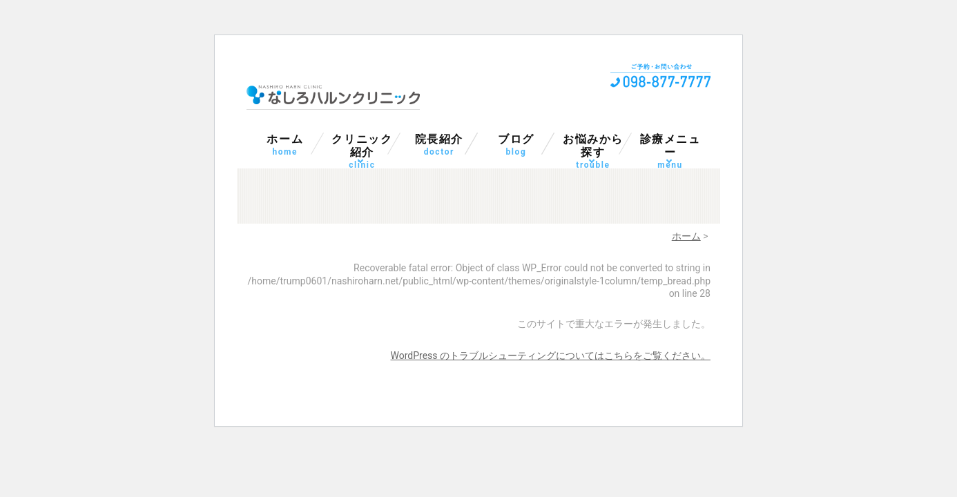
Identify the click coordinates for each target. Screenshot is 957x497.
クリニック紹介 (362, 147)
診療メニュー (670, 147)
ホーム (285, 146)
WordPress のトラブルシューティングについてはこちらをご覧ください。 (551, 355)
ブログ (516, 146)
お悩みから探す (593, 147)
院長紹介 (439, 146)
